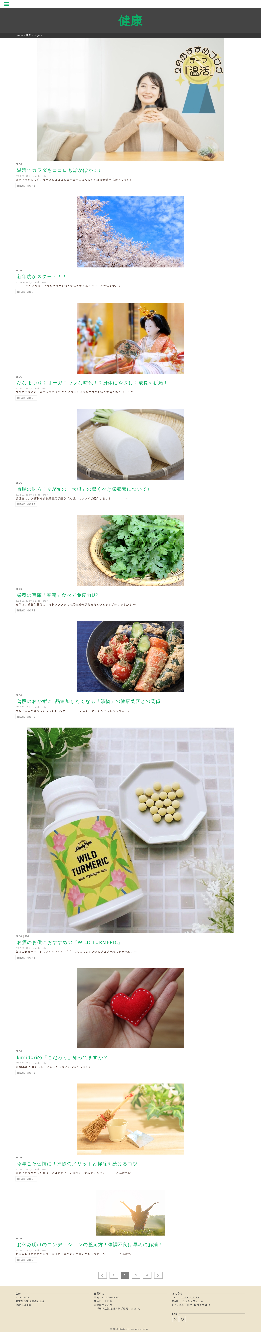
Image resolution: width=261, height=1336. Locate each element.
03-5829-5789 (190, 1297)
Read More (26, 185)
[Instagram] (182, 1319)
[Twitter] (175, 1319)
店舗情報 (110, 1308)
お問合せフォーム (193, 1301)
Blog (18, 164)
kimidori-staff (40, 175)
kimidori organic (198, 1304)
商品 (27, 936)
